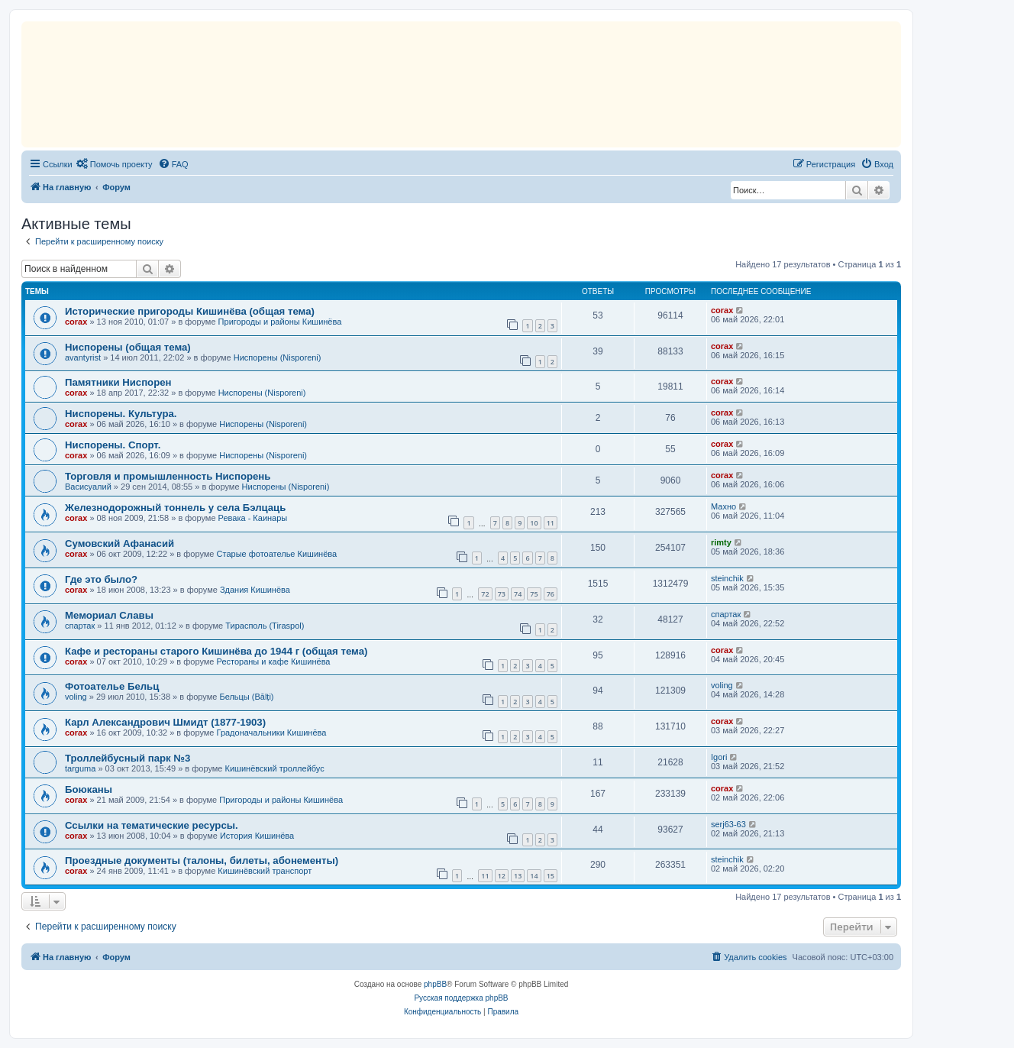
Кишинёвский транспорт (265, 870)
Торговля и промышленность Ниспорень (167, 476)
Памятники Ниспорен (118, 382)
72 (485, 594)
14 (534, 876)
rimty (721, 542)
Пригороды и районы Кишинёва (280, 321)
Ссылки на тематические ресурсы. (151, 825)
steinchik (727, 578)
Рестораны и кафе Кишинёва (274, 661)
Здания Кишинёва (255, 589)
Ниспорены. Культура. (120, 413)
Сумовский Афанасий (119, 543)
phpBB (435, 984)
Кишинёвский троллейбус (275, 768)
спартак (80, 625)
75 (534, 594)
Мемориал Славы (109, 615)
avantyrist (83, 357)
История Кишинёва (257, 835)
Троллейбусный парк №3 (127, 758)
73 (501, 594)
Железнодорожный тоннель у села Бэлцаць (175, 507)
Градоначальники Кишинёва (272, 732)
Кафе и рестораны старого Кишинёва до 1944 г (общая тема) (216, 651)
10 (534, 523)
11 (550, 523)
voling (76, 696)
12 (501, 876)
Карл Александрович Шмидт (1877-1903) (165, 722)
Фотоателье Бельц (112, 686)
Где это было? (101, 579)
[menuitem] (114, 164)
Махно (723, 506)
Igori (719, 757)
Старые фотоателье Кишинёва (277, 553)
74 (518, 594)
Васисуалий (88, 486)
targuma (80, 768)
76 (550, 594)
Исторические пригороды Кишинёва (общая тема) (190, 311)
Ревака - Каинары (253, 517)
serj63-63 (728, 824)
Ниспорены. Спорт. (112, 445)
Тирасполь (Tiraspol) (264, 625)
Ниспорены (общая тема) (128, 347)
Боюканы (88, 789)
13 (518, 876)
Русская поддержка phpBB (461, 998)
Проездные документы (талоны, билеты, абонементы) (201, 860)
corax (76, 321)
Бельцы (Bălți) (246, 696)
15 (550, 876)
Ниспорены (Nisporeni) (277, 357)
